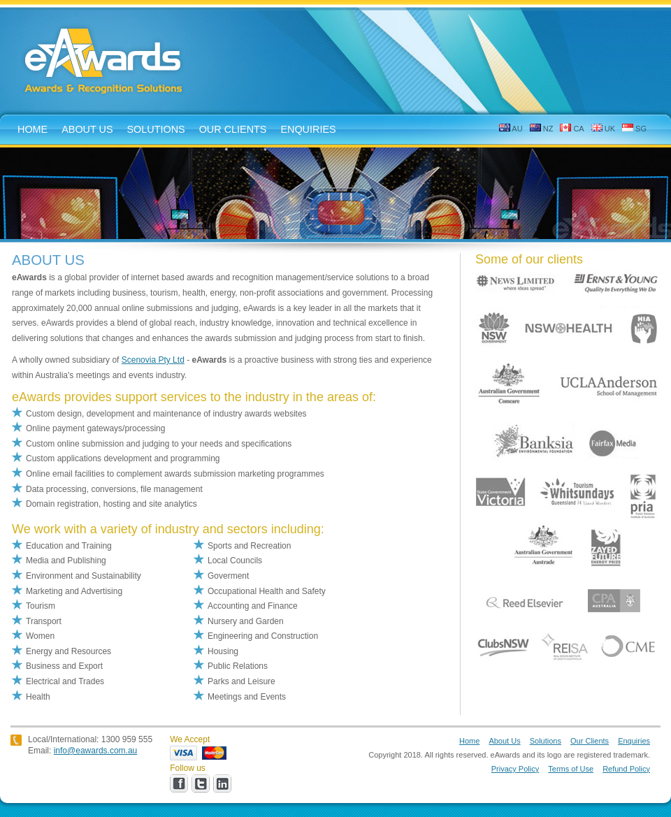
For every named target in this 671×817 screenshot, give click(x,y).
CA (572, 128)
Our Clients (233, 129)
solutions (156, 129)
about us (87, 129)
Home (469, 741)
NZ (542, 128)
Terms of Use (570, 769)
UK (603, 128)
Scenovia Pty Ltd (153, 360)
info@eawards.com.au (96, 750)
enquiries (308, 129)
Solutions (545, 741)
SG (634, 128)
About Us (504, 741)
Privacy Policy (515, 769)
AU (511, 128)
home (32, 129)
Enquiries (634, 741)
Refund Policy (626, 769)
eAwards (104, 62)
